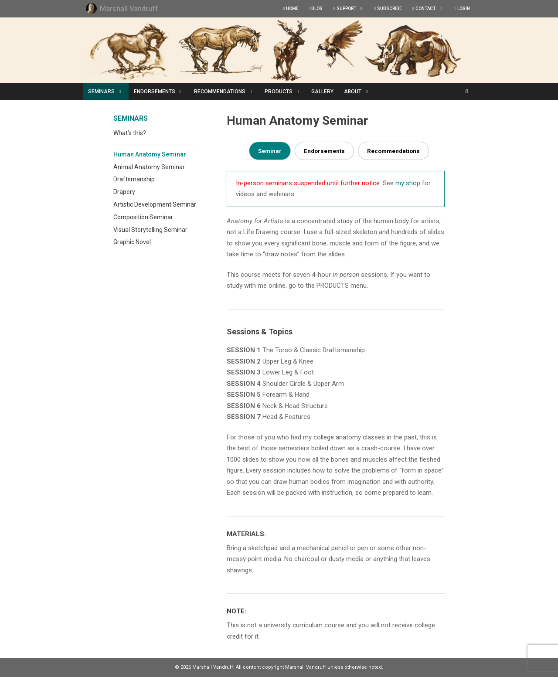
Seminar (270, 150)
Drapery (124, 191)
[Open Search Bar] (466, 91)
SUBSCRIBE (388, 8)
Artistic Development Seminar (154, 204)
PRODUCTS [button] (285, 91)
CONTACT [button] (430, 8)
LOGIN (462, 8)
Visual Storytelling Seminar (150, 229)
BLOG (316, 8)
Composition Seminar (143, 217)
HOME (291, 8)
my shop (407, 183)
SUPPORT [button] (351, 8)
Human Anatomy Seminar (149, 154)
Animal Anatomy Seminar (149, 166)
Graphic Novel (132, 241)
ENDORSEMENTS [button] (161, 91)
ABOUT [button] (359, 91)
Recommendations (393, 150)
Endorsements (324, 150)
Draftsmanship (134, 179)
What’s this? (129, 132)
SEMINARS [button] (108, 91)
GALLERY (322, 91)
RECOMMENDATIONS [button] (226, 91)
